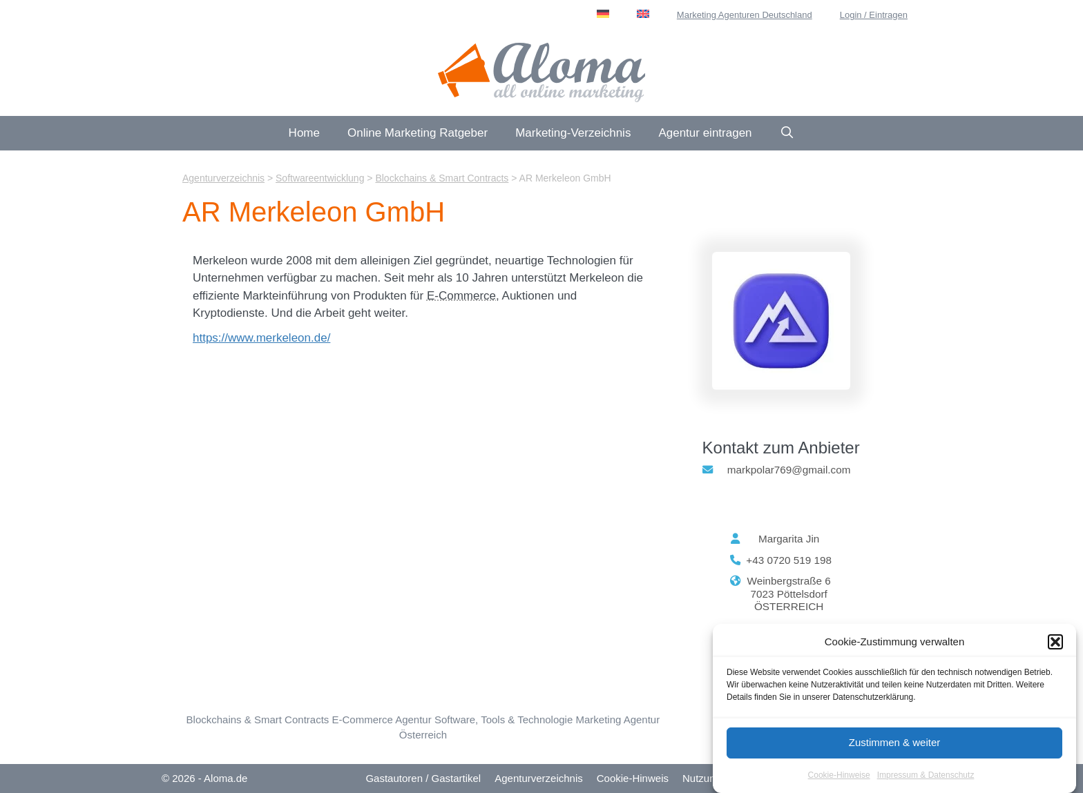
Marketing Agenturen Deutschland (744, 15)
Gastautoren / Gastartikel (423, 778)
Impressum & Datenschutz (926, 777)
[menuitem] (603, 14)
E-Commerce (461, 295)
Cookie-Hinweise (839, 777)
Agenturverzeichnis (539, 778)
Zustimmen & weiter (895, 744)
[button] (1055, 645)
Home (304, 132)
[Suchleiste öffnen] (787, 133)
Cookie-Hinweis (633, 778)
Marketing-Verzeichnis (573, 132)
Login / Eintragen (874, 15)
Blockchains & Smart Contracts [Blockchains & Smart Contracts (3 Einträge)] (257, 719)
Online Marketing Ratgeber (417, 132)
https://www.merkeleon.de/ (261, 337)
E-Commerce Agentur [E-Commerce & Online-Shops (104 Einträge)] (381, 719)
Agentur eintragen (704, 132)
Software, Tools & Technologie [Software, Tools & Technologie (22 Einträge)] (503, 719)
